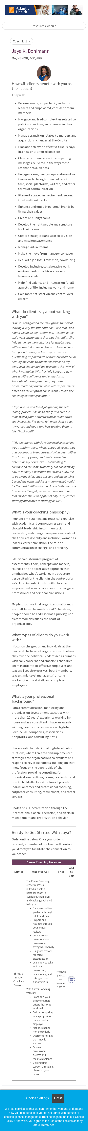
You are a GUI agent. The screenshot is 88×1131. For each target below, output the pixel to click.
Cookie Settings (37, 1098)
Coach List (20, 41)
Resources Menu (43, 26)
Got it (58, 1098)
